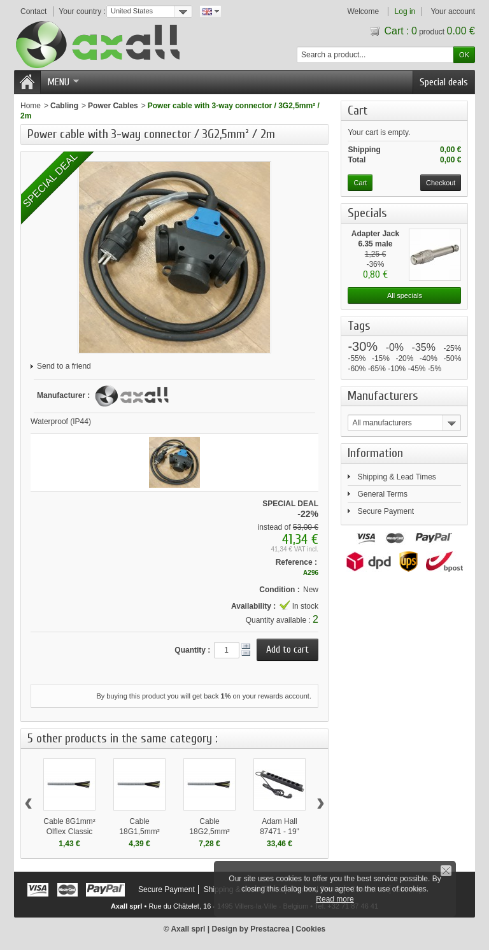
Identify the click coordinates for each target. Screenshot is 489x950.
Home (30, 105)
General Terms (382, 494)
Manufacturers (383, 395)
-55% (356, 358)
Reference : (296, 562)
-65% (377, 368)
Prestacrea (269, 929)
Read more (334, 899)
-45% (417, 368)
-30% (363, 346)
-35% (424, 347)
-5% (434, 368)
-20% (404, 358)
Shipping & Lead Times (396, 476)
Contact (33, 11)
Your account (452, 11)
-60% (356, 368)
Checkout (440, 183)
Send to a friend (64, 366)
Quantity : (192, 650)
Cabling (64, 105)
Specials (367, 213)
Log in (405, 11)
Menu (63, 82)
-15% (381, 358)
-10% (397, 368)
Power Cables (113, 105)
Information (375, 453)
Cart (361, 110)
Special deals (444, 82)
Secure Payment (385, 511)
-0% (395, 347)
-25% (452, 348)
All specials (404, 295)
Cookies (311, 929)
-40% (428, 358)
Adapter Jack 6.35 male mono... (375, 244)
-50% (452, 358)
